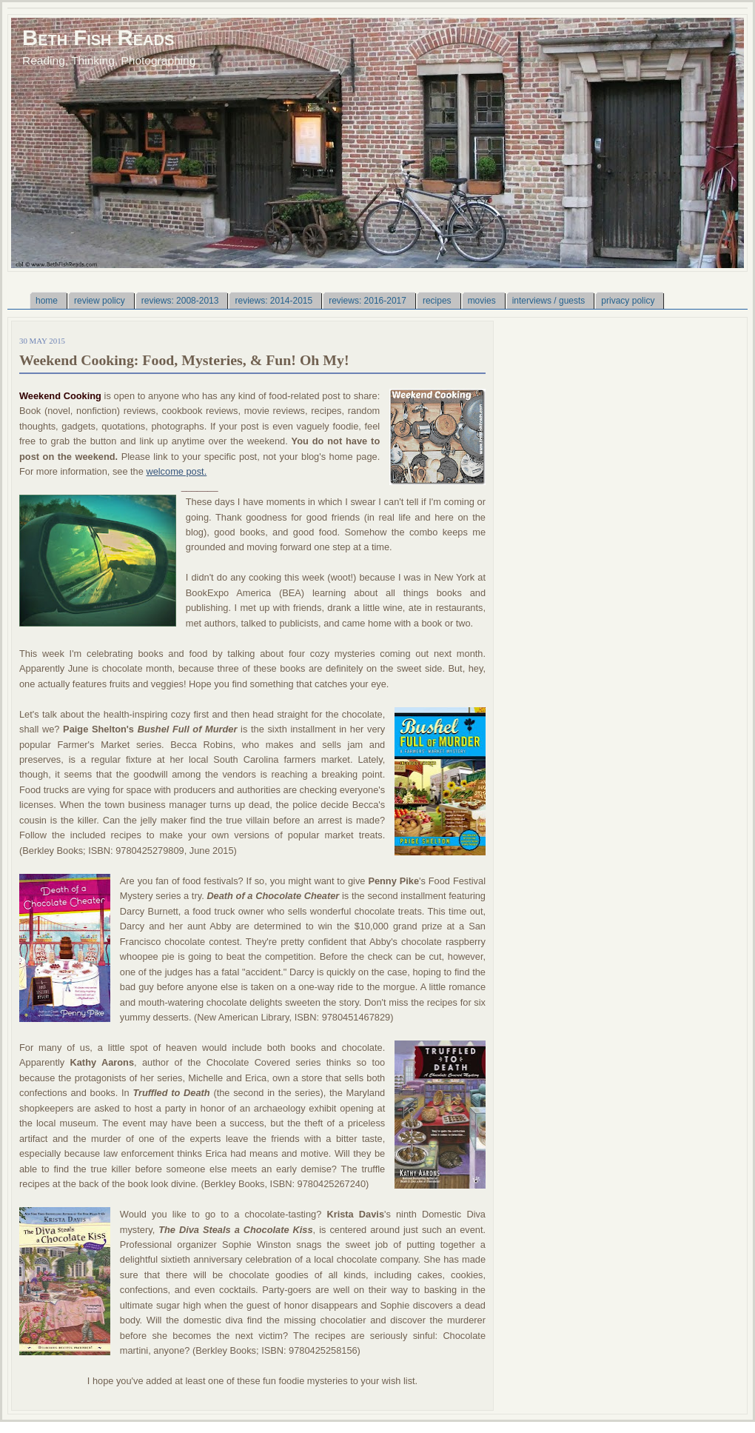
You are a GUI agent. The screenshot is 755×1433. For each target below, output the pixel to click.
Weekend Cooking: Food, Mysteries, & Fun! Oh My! (184, 360)
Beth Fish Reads (98, 37)
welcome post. (176, 471)
